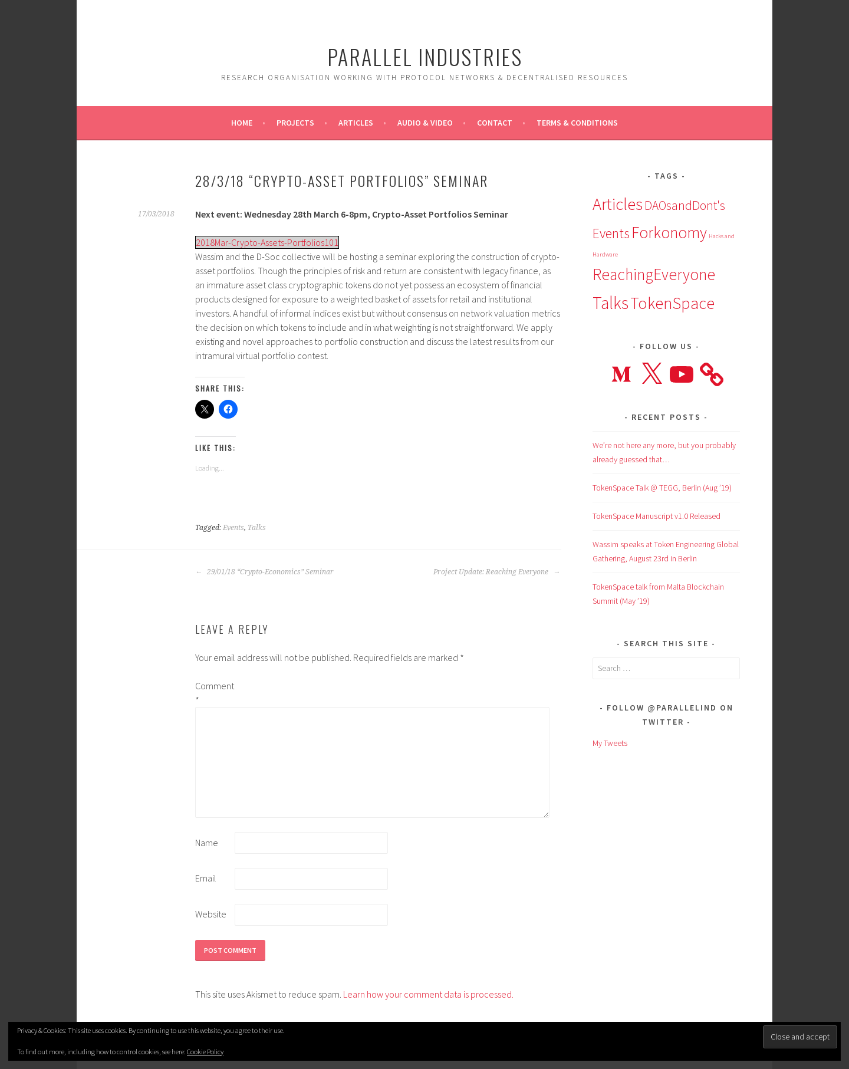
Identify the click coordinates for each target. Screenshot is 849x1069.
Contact (494, 122)
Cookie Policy (205, 1051)
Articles (355, 122)
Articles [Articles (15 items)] (618, 204)
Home (241, 122)
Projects (295, 122)
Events (233, 528)
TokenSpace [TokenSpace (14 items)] (672, 303)
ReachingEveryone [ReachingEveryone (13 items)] (654, 274)
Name (206, 842)
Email (205, 878)
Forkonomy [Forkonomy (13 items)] (669, 232)
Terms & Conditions (577, 122)
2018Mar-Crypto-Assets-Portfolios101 (267, 242)
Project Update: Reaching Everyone (496, 572)
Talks (257, 528)
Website (210, 914)
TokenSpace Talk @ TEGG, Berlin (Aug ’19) (662, 487)
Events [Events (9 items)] (611, 233)
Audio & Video (425, 122)
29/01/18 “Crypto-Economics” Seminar (264, 572)
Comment (214, 693)
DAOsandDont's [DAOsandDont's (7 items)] (684, 205)
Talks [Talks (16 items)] (610, 303)
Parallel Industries (424, 56)
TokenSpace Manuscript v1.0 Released (656, 516)
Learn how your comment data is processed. (428, 994)
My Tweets (610, 743)
